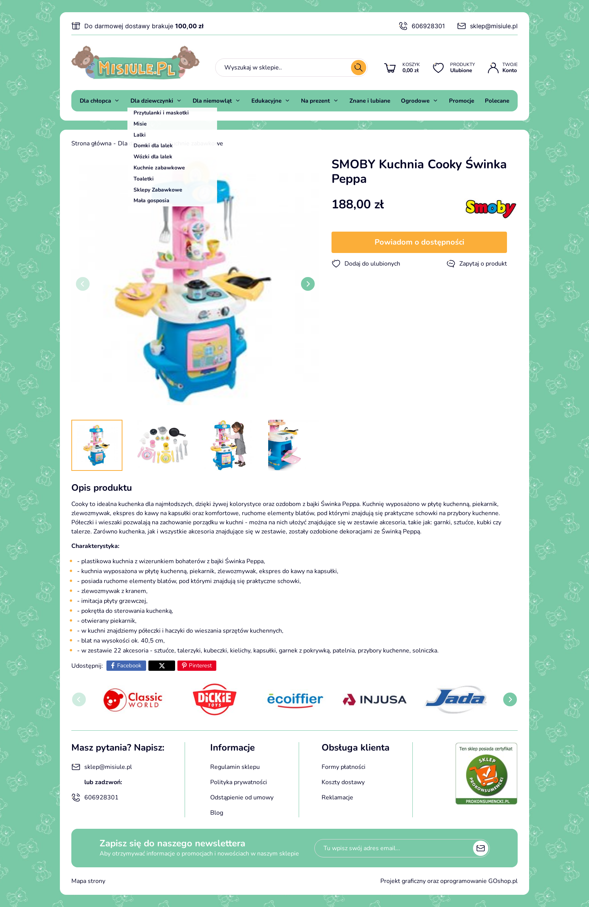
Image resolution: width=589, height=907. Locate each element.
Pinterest (200, 665)
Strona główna (91, 143)
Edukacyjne (266, 101)
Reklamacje (337, 797)
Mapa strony (88, 881)
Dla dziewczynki (151, 101)
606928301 (422, 26)
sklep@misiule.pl (487, 26)
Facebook (129, 665)
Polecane (497, 101)
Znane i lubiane (369, 101)
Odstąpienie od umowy (242, 797)
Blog (216, 813)
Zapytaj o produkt (476, 263)
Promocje (461, 101)
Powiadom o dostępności (419, 242)
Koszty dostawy (343, 782)
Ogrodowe (415, 101)
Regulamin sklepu (235, 767)
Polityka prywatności (238, 782)
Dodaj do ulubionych (366, 263)
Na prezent (315, 101)
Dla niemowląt (212, 101)
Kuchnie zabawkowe (195, 143)
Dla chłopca (95, 101)
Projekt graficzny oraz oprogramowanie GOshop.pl (449, 881)
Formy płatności (343, 767)
